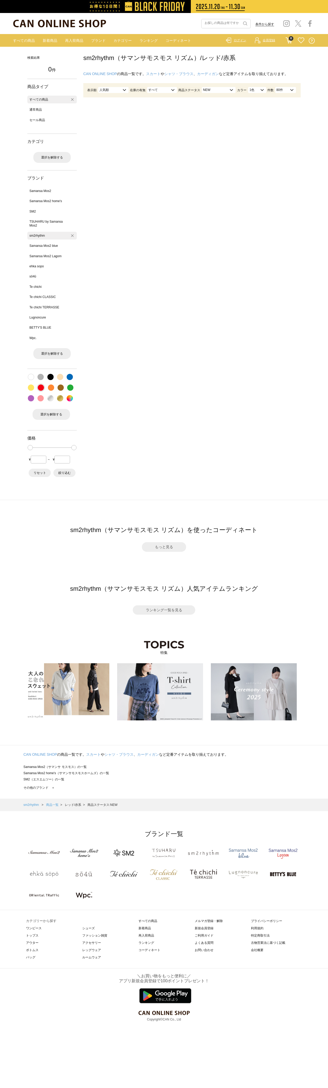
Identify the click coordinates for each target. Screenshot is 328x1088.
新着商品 (50, 40)
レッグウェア (91, 950)
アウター (32, 943)
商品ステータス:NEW (102, 805)
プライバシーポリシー (266, 921)
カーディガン (208, 74)
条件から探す (264, 24)
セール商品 (37, 120)
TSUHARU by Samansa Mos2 (46, 223)
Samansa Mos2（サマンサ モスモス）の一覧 (55, 767)
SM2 (32, 211)
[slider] (30, 447)
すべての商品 (24, 40)
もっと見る (164, 547)
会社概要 (257, 950)
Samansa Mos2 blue (43, 246)
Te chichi (35, 287)
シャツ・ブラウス (178, 74)
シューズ (88, 928)
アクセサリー (91, 943)
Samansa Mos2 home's (45, 201)
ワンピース (34, 928)
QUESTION (311, 41)
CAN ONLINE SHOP (100, 74)
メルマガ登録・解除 (209, 921)
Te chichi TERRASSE (44, 307)
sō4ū (32, 276)
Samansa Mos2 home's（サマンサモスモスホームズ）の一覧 (66, 773)
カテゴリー (122, 40)
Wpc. (32, 338)
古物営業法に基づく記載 (268, 943)
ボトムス (32, 950)
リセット (40, 473)
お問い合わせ (204, 950)
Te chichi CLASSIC (42, 297)
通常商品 (35, 109)
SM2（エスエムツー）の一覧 (43, 779)
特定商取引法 (260, 935)
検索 (244, 24)
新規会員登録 (204, 928)
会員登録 (269, 40)
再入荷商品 (74, 40)
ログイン (240, 40)
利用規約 (257, 928)
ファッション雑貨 (94, 935)
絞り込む (64, 473)
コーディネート (178, 40)
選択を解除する (52, 157)
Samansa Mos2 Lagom (45, 256)
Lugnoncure (37, 317)
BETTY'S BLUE (40, 327)
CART (289, 39)
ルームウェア (91, 957)
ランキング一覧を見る (164, 610)
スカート (153, 74)
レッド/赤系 (73, 805)
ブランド (98, 40)
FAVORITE (301, 40)
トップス (32, 935)
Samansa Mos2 (40, 191)
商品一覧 (52, 805)
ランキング (149, 40)
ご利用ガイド (204, 935)
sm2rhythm (37, 235)
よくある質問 (204, 943)
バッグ (30, 957)
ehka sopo (36, 266)
